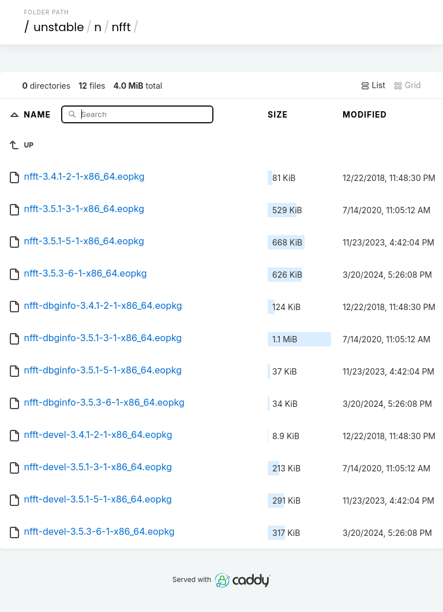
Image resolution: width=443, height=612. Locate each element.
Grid (407, 85)
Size (278, 114)
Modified (365, 114)
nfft (120, 27)
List (373, 85)
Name (38, 114)
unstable (58, 27)
